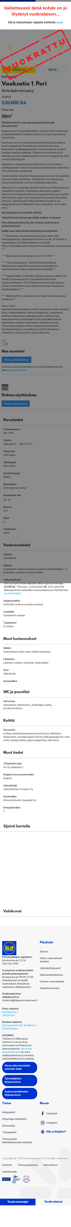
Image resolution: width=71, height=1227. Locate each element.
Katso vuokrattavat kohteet (51, 959)
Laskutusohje (9, 1171)
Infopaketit (8, 1112)
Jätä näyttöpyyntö (50, 968)
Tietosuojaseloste (28, 1164)
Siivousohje (8, 1125)
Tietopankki (9, 1132)
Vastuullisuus (50, 1164)
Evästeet (7, 1164)
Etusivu (44, 951)
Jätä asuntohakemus (51, 974)
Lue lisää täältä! (12, 593)
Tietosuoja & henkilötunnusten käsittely (17, 1140)
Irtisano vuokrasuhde (52, 981)
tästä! (59, 22)
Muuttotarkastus (50, 988)
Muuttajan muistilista (14, 1118)
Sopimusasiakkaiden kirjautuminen (16, 1093)
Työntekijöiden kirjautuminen (13, 1080)
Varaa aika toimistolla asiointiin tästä (17, 1067)
